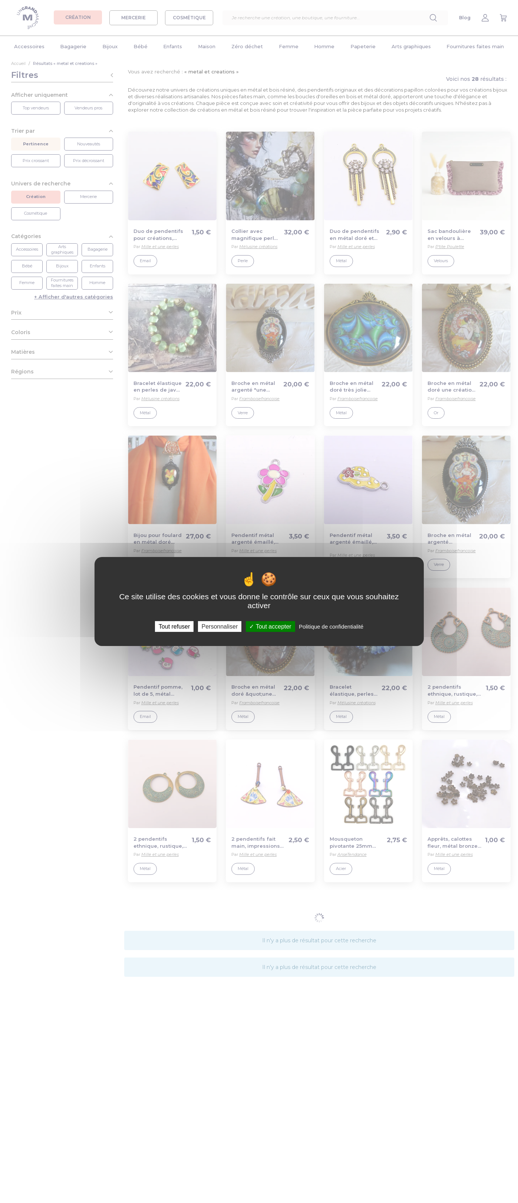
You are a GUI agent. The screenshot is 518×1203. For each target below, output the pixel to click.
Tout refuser (174, 626)
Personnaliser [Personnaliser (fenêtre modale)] (219, 626)
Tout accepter (270, 626)
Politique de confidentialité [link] (331, 626)
